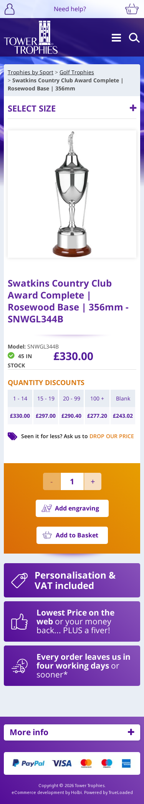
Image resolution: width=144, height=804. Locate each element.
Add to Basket (77, 535)
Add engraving (77, 508)
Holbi (76, 793)
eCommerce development (38, 793)
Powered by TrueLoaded (108, 793)
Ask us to (99, 436)
